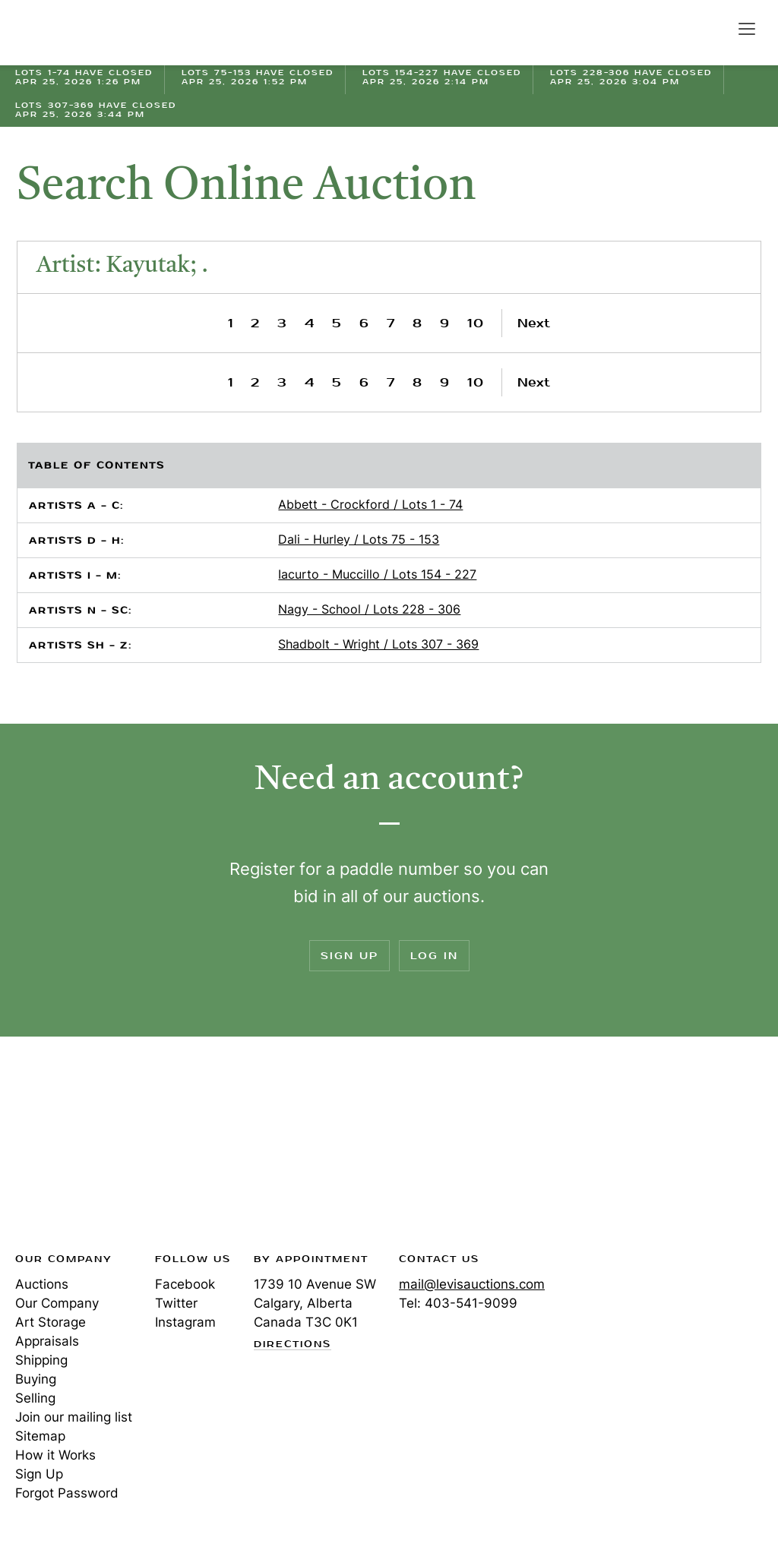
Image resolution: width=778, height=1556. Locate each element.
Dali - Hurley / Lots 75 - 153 (358, 539)
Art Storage (50, 1322)
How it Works (55, 1455)
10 (476, 323)
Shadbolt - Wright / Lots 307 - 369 (378, 644)
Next (533, 323)
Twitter (176, 1303)
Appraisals (47, 1341)
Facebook (185, 1284)
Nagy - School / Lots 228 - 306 (369, 609)
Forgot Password (67, 1493)
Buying (35, 1379)
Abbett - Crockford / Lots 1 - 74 (370, 504)
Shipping (41, 1360)
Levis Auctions (68, 32)
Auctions (41, 1284)
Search (714, 28)
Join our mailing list (73, 1417)
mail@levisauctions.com (472, 1284)
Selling (35, 1398)
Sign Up (349, 955)
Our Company (57, 1303)
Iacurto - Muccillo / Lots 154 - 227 (377, 574)
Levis (64, 1149)
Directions (292, 1345)
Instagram (185, 1322)
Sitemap (40, 1436)
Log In (434, 955)
